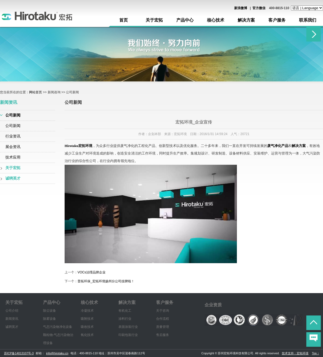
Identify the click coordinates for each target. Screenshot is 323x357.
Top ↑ (315, 353)
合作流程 (162, 319)
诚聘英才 (12, 178)
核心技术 (215, 20)
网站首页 (35, 92)
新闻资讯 (11, 319)
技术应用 (12, 157)
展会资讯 (12, 147)
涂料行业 (124, 319)
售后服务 (162, 335)
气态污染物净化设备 (57, 327)
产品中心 (185, 20)
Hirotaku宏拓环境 (78, 146)
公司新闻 (12, 115)
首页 (123, 20)
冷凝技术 (87, 311)
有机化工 (124, 311)
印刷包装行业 (128, 335)
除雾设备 (49, 319)
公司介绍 (11, 311)
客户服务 (277, 20)
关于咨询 (162, 311)
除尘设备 (49, 311)
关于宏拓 (154, 20)
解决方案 (246, 20)
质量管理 (162, 327)
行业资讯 (12, 136)
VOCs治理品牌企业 (92, 272)
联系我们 (307, 20)
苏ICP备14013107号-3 (19, 353)
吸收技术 (87, 327)
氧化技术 (87, 335)
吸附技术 (87, 319)
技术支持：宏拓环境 (295, 353)
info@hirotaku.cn (57, 353)
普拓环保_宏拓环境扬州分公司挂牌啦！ (106, 281)
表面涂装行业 (128, 327)
